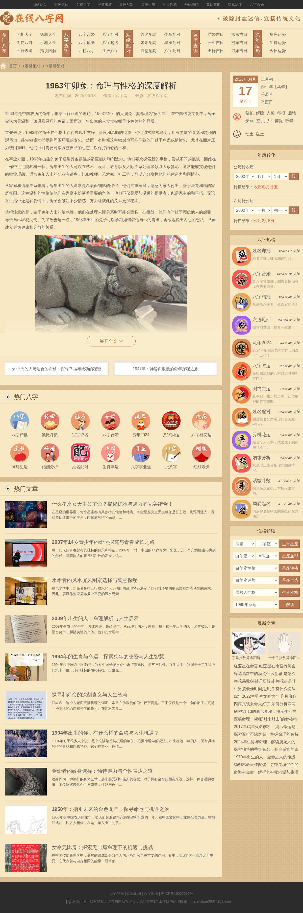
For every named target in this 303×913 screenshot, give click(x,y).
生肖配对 (172, 34)
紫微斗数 (261, 480)
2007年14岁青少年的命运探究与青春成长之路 (103, 542)
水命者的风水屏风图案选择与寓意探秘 (95, 580)
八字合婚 (257, 5)
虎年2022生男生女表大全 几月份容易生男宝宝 (265, 697)
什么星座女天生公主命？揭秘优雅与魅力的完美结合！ (112, 504)
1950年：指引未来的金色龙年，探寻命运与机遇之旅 (110, 809)
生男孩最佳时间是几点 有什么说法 (264, 689)
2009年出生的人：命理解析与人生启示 (95, 618)
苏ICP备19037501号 (177, 894)
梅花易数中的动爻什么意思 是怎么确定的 (264, 674)
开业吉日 (216, 42)
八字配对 (110, 34)
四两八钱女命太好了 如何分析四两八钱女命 (264, 705)
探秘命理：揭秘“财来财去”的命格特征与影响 (265, 720)
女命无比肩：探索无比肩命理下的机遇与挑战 (102, 847)
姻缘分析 (261, 457)
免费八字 (83, 5)
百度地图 (151, 894)
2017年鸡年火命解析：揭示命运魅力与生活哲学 (264, 727)
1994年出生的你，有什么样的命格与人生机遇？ (105, 733)
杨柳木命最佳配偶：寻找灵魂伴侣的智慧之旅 (266, 765)
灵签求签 (105, 5)
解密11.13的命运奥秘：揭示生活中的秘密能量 (265, 712)
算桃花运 (261, 434)
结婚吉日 (216, 34)
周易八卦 (24, 42)
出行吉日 (216, 51)
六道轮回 (261, 319)
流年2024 (262, 342)
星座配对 (126, 5)
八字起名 (110, 42)
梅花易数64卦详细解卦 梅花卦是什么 (265, 682)
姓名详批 (261, 250)
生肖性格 (170, 5)
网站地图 (134, 894)
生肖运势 (278, 42)
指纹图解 (48, 51)
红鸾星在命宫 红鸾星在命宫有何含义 (264, 667)
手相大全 (48, 42)
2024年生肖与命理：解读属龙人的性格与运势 (264, 743)
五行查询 (24, 51)
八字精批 (261, 296)
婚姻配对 (149, 42)
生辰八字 (110, 51)
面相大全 (24, 34)
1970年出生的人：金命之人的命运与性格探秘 (264, 758)
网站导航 (117, 894)
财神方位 (61, 5)
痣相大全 (48, 34)
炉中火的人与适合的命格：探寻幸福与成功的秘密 (56, 369)
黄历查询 (213, 5)
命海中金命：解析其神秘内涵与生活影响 (266, 773)
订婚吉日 (239, 51)
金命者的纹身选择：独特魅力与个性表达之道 (102, 771)
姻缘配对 (32, 66)
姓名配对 (149, 34)
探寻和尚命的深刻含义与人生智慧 (90, 694)
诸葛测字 (235, 5)
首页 (13, 66)
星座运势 (148, 5)
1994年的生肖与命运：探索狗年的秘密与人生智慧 (108, 656)
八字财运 (261, 365)
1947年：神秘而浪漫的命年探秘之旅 (165, 369)
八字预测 (87, 42)
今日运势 (278, 51)
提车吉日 (239, 42)
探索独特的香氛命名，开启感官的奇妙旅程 (266, 750)
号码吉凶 (192, 5)
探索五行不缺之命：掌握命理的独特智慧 (266, 735)
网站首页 (40, 5)
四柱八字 (87, 51)
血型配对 (149, 51)
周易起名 (261, 503)
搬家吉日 (239, 34)
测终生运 (261, 388)
